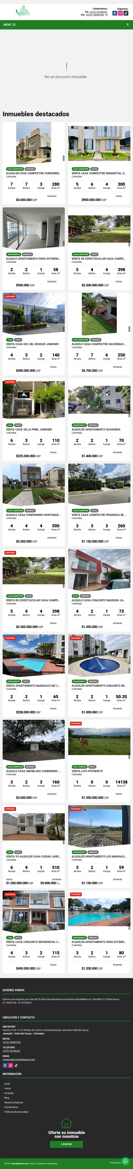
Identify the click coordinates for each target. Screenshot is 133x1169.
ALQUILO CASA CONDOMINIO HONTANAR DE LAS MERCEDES (33, 515)
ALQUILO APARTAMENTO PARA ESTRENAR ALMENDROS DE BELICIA (33, 258)
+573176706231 (99, 12)
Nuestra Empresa (13, 1102)
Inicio (7, 1083)
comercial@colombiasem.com (19, 1059)
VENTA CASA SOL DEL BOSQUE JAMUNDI (32, 344)
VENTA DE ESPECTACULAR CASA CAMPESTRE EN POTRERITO (99, 258)
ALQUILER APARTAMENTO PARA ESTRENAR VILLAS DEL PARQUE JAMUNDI (99, 942)
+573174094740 (95, 14)
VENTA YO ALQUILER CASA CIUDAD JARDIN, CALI (33, 856)
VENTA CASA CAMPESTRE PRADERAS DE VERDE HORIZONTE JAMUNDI (99, 515)
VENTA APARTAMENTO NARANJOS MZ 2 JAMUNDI (33, 685)
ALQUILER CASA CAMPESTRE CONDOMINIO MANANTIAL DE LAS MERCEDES (33, 173)
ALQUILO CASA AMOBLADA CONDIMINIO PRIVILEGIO (33, 771)
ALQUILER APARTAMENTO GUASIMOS (96, 429)
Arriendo (9, 1093)
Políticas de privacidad (16, 1111)
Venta (7, 1088)
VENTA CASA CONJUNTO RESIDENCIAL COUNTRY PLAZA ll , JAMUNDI (33, 942)
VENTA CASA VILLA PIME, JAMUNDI (29, 429)
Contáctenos (11, 1107)
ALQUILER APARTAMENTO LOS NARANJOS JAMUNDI (99, 856)
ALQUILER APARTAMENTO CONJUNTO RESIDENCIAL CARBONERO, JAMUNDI (99, 685)
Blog (6, 1097)
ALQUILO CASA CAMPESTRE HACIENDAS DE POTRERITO (99, 344)
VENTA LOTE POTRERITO (87, 771)
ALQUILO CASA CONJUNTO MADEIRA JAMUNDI (99, 600)
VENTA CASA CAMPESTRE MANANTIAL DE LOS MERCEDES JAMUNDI (99, 173)
